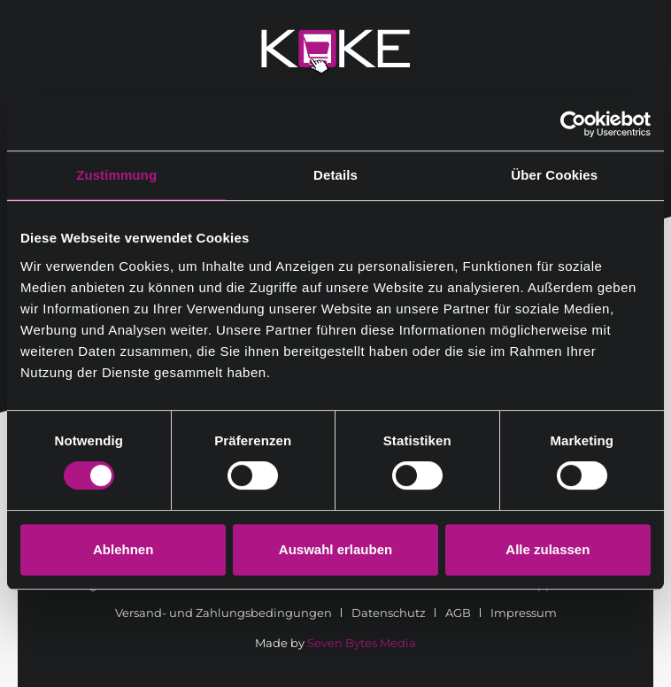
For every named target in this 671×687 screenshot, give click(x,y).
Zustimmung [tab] (116, 174)
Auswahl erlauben (335, 549)
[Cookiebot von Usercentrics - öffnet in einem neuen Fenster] (573, 124)
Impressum (523, 613)
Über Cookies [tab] (554, 174)
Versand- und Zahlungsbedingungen (223, 613)
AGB (458, 613)
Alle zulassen (547, 549)
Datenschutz (388, 613)
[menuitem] (230, 612)
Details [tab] (335, 174)
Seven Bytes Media (361, 643)
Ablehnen (123, 549)
